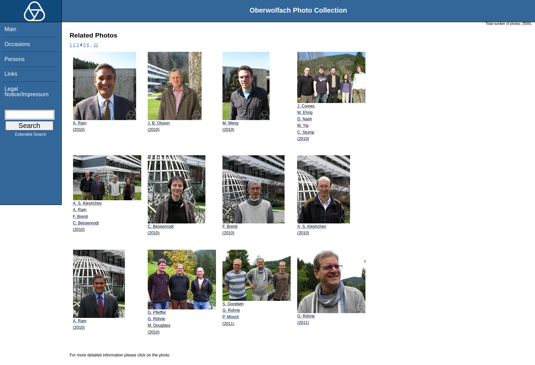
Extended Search (30, 136)
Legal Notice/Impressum (26, 91)
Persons (14, 59)
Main (10, 29)
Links (10, 74)
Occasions (17, 44)
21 (95, 45)
